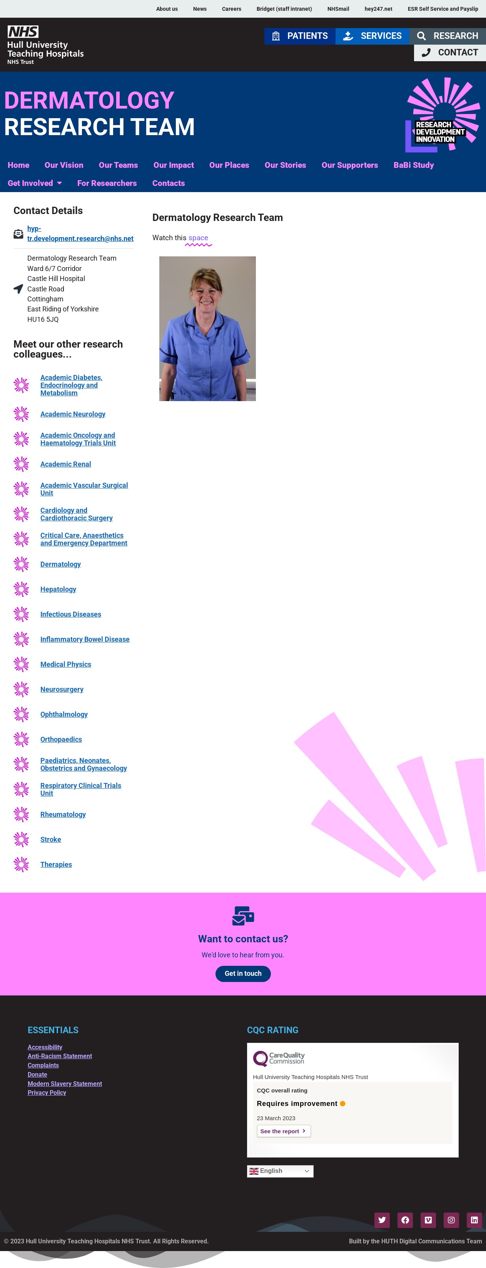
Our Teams (118, 165)
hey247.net (378, 9)
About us (167, 9)
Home (18, 165)
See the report (280, 1131)
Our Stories (285, 165)
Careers (231, 9)
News (200, 9)
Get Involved (35, 183)
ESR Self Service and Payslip (443, 9)
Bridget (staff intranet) (284, 9)
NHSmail (338, 9)
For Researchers (107, 183)
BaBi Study (414, 165)
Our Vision (64, 165)
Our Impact (174, 165)
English (265, 1171)
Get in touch (243, 973)
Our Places (229, 165)
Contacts (168, 183)
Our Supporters (350, 165)
